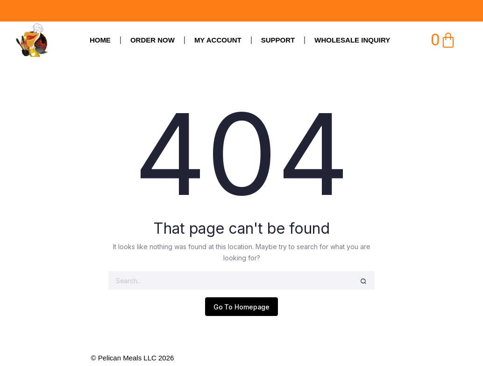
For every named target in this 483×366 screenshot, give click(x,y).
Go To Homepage (241, 307)
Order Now (152, 40)
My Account (218, 40)
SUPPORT (278, 40)
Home (100, 40)
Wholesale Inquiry (352, 40)
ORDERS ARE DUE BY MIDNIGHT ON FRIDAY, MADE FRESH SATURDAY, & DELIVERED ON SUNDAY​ (175, 10)
